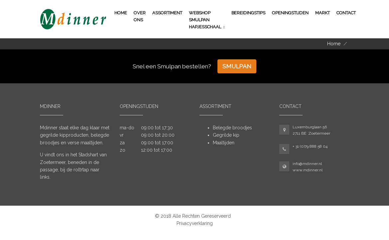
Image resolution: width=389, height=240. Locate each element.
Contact (346, 12)
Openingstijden (290, 12)
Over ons (140, 16)
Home (120, 12)
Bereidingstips (248, 12)
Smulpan (236, 66)
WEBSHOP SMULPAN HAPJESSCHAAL (205, 19)
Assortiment (167, 12)
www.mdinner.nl (308, 170)
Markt (322, 12)
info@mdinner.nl (307, 163)
